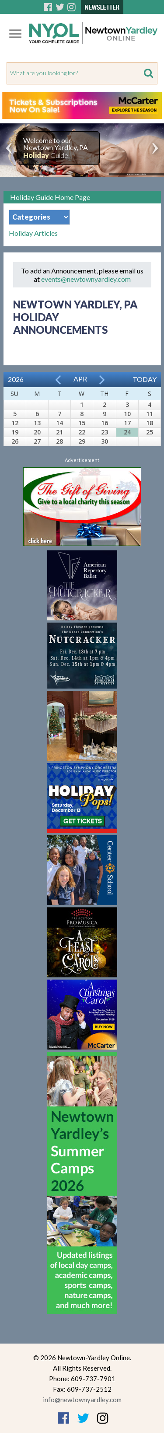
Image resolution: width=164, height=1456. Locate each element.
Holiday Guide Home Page (50, 197)
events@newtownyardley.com (86, 279)
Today (145, 379)
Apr (80, 378)
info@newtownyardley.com (82, 1400)
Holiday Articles (33, 233)
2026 (16, 379)
